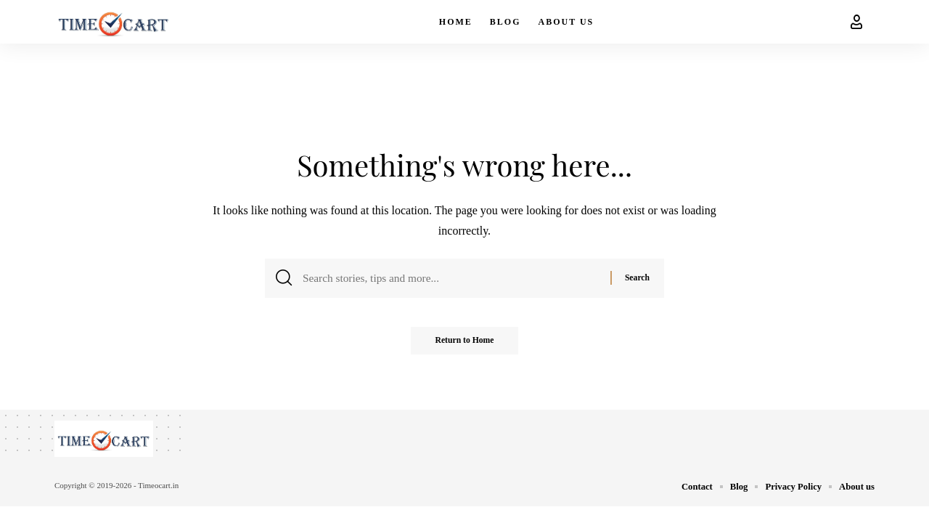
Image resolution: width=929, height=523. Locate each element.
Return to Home (464, 345)
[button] (856, 22)
